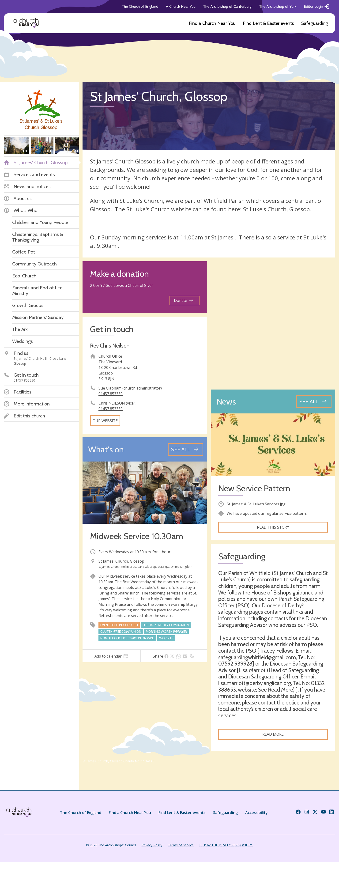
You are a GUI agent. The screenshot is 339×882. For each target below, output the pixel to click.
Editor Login (317, 6)
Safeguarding (314, 23)
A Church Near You (181, 6)
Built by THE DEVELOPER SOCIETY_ (226, 845)
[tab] (111, 656)
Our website (105, 420)
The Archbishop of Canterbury (227, 6)
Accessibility (256, 812)
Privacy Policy (152, 845)
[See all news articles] (313, 401)
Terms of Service (181, 845)
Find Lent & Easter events (268, 23)
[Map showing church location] (273, 323)
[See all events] (185, 449)
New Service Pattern (254, 488)
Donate (183, 300)
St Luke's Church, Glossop (276, 209)
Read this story (273, 527)
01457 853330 (110, 393)
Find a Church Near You (212, 23)
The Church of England (140, 6)
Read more (273, 734)
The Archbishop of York (277, 6)
